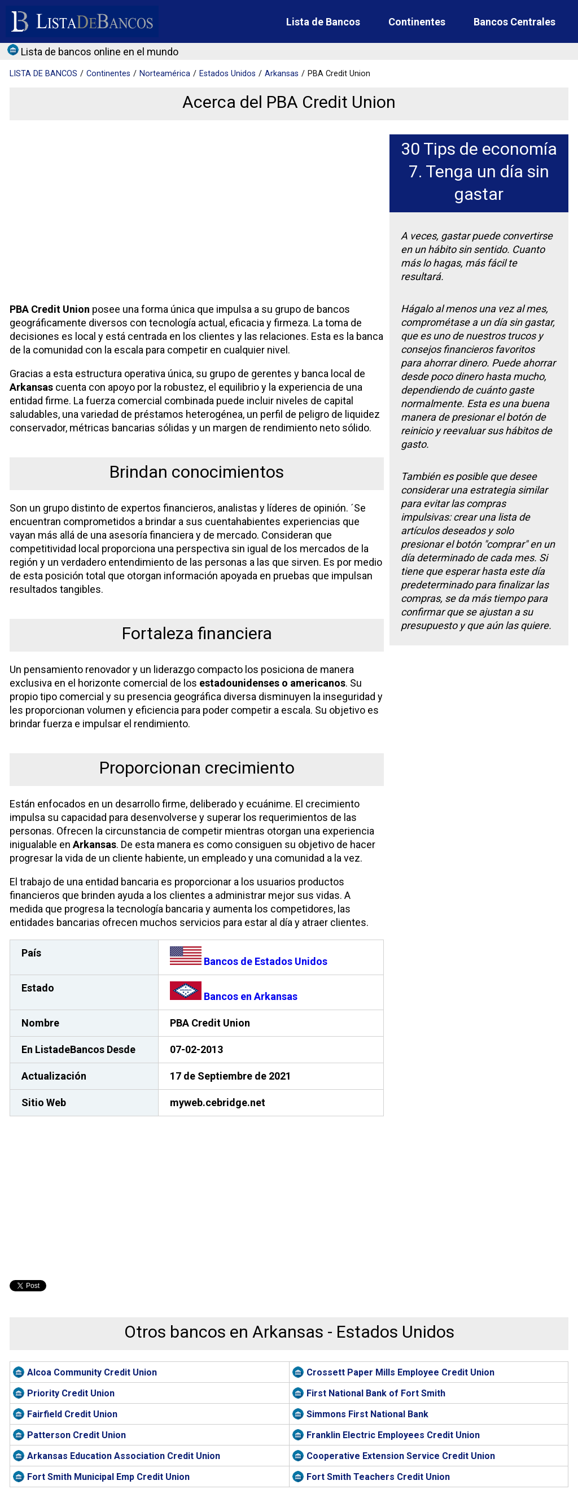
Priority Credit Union (71, 1393)
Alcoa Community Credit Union (92, 1372)
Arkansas (282, 73)
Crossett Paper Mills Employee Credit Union (400, 1372)
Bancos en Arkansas (233, 996)
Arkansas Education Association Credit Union (123, 1456)
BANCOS (43, 73)
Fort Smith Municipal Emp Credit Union (108, 1476)
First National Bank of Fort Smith (375, 1393)
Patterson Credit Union (76, 1435)
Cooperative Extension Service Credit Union (400, 1456)
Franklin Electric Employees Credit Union (393, 1435)
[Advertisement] (195, 213)
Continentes (416, 22)
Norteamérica (164, 73)
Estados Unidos (227, 73)
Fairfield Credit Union (72, 1414)
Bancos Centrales (514, 22)
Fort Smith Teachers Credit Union (378, 1476)
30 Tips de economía (479, 149)
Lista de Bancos (323, 22)
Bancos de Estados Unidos (248, 961)
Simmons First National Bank (367, 1414)
